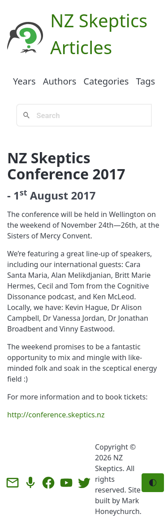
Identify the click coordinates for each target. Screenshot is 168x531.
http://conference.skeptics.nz (55, 415)
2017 (83, 195)
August (49, 195)
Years (24, 81)
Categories (106, 81)
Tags (145, 81)
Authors (60, 81)
